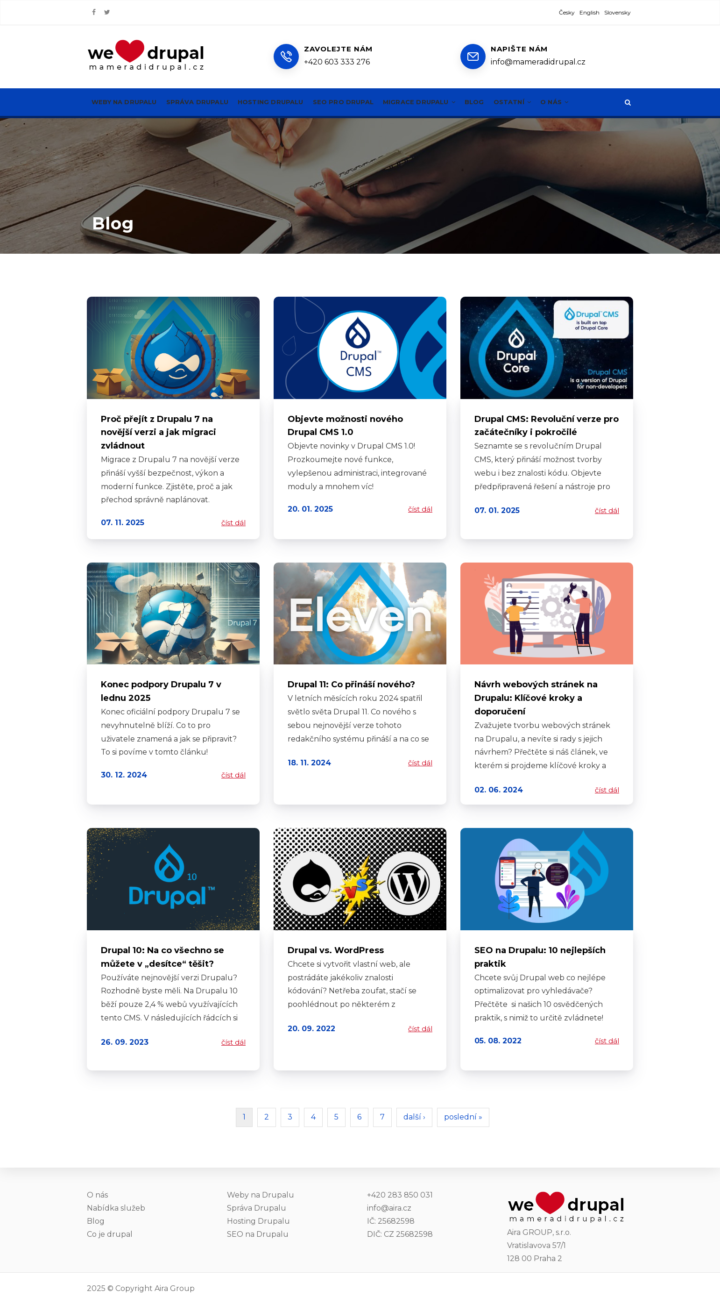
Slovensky (617, 12)
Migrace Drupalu (444, 102)
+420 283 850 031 (400, 1195)
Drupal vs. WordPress (336, 950)
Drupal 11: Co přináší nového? (351, 684)
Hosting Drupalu (284, 102)
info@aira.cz (389, 1208)
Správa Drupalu (206, 102)
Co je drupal (110, 1234)
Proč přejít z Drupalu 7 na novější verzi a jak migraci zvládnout (158, 432)
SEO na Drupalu (258, 1234)
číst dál (233, 522)
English (589, 12)
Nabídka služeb (116, 1208)
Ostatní (544, 102)
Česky (567, 12)
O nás (589, 102)
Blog (504, 102)
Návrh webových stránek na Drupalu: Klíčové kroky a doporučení (536, 698)
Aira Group (175, 1288)
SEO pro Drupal (363, 102)
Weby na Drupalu (127, 102)
